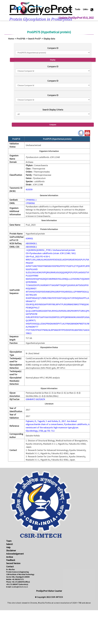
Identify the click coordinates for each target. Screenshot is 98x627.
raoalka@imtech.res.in (19, 587)
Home (11, 38)
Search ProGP (34, 38)
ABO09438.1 (31, 246)
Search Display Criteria (52, 109)
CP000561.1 (31, 199)
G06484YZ (30, 399)
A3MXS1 (29, 238)
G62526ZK (40, 399)
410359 (29, 189)
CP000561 (30, 203)
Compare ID (52, 48)
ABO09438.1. (32, 243)
